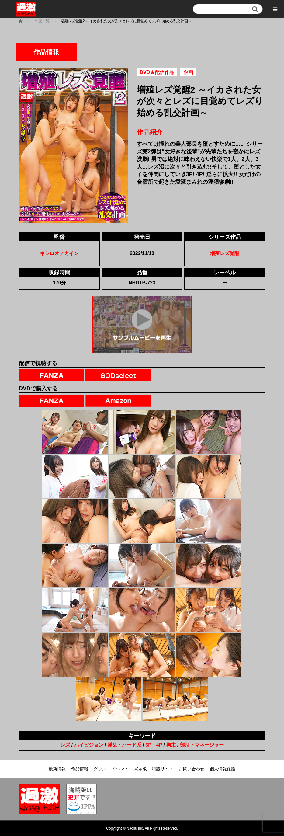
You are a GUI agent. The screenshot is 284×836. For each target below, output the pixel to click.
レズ (65, 744)
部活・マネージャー (202, 744)
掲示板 (140, 768)
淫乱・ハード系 (124, 744)
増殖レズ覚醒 (224, 253)
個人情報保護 (222, 768)
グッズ (100, 768)
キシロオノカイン (59, 253)
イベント (120, 768)
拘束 (171, 744)
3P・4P (153, 744)
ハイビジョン (88, 744)
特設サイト (162, 768)
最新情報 (57, 768)
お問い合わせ (191, 768)
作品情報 (79, 768)
